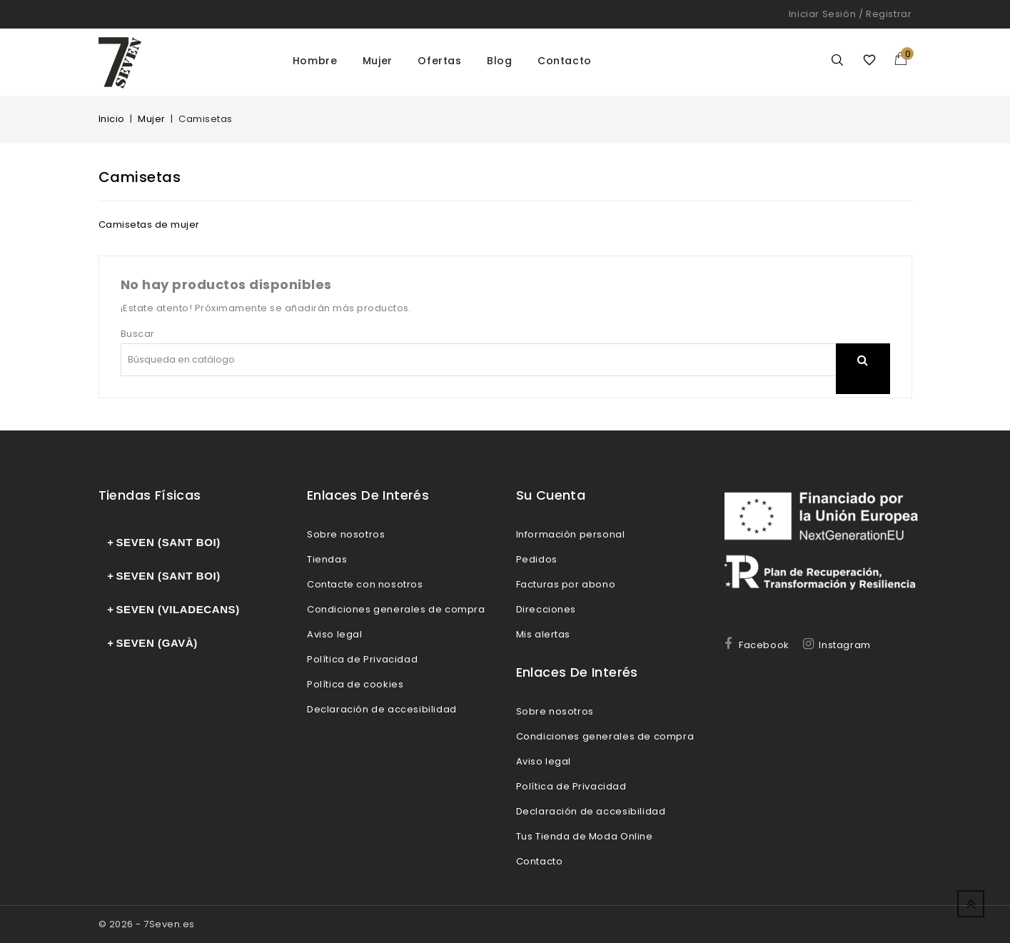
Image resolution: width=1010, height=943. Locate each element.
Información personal (570, 534)
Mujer (378, 61)
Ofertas (439, 61)
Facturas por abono (566, 584)
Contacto (564, 61)
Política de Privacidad (362, 659)
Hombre (315, 61)
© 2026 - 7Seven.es (147, 924)
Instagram (844, 645)
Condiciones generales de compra (396, 609)
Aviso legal (335, 634)
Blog (499, 61)
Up (971, 904)
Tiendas (327, 559)
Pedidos (536, 559)
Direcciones (546, 609)
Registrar (888, 14)
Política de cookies (355, 684)
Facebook (764, 645)
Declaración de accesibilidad (382, 709)
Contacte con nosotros (365, 584)
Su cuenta (551, 495)
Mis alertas (543, 634)
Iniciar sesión (822, 14)
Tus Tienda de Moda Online (584, 836)
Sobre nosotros (346, 534)
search (863, 378)
